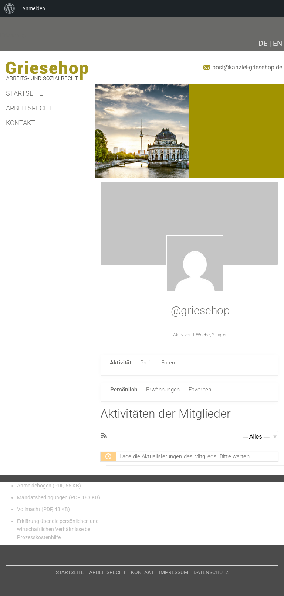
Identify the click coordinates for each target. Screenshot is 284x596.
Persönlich (124, 389)
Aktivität (120, 362)
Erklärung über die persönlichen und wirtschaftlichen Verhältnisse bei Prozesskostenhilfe (58, 529)
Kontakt (20, 123)
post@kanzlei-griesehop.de (247, 67)
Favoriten (200, 389)
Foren (168, 362)
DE (262, 43)
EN (277, 43)
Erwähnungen (163, 389)
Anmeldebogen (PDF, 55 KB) (49, 486)
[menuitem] (9, 8)
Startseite (24, 93)
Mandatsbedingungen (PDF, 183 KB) (58, 497)
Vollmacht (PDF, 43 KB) (43, 509)
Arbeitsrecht (29, 108)
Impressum (173, 572)
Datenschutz (211, 572)
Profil (146, 362)
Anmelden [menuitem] (33, 8)
